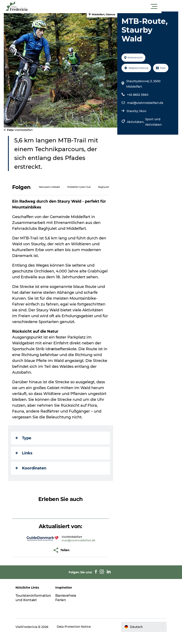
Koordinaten (31, 468)
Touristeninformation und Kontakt (35, 598)
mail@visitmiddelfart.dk (145, 103)
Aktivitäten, (136, 122)
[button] (110, 6)
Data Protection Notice (75, 627)
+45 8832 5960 (137, 95)
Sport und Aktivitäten (153, 121)
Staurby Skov (136, 111)
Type (24, 438)
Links (24, 453)
